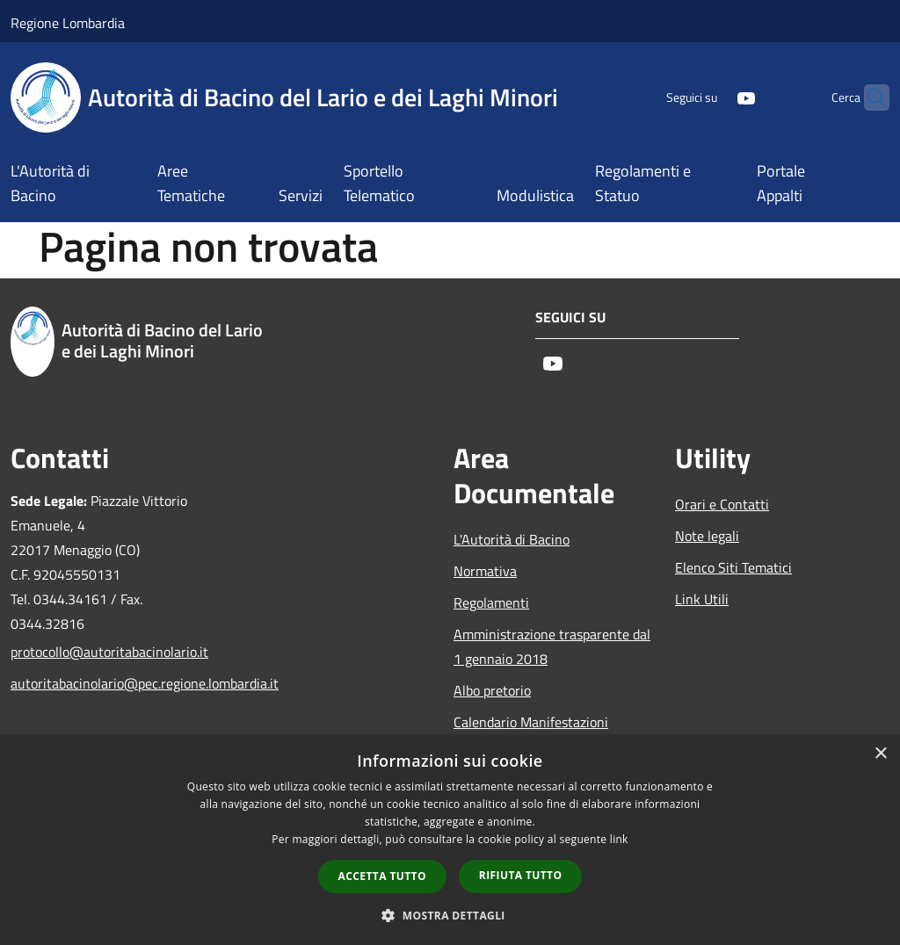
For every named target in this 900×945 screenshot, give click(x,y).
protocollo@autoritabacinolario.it (109, 651)
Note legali (707, 535)
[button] (450, 915)
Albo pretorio (492, 690)
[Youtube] (711, 97)
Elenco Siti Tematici (733, 567)
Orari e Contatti (722, 504)
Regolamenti (491, 602)
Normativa (485, 570)
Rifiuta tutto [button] (520, 875)
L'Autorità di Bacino (512, 539)
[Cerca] (868, 97)
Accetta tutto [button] (382, 876)
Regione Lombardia (68, 22)
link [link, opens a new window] (619, 839)
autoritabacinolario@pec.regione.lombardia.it (111, 683)
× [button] (880, 754)
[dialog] (450, 840)
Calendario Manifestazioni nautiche (531, 734)
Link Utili (702, 599)
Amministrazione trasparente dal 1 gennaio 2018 (552, 646)
